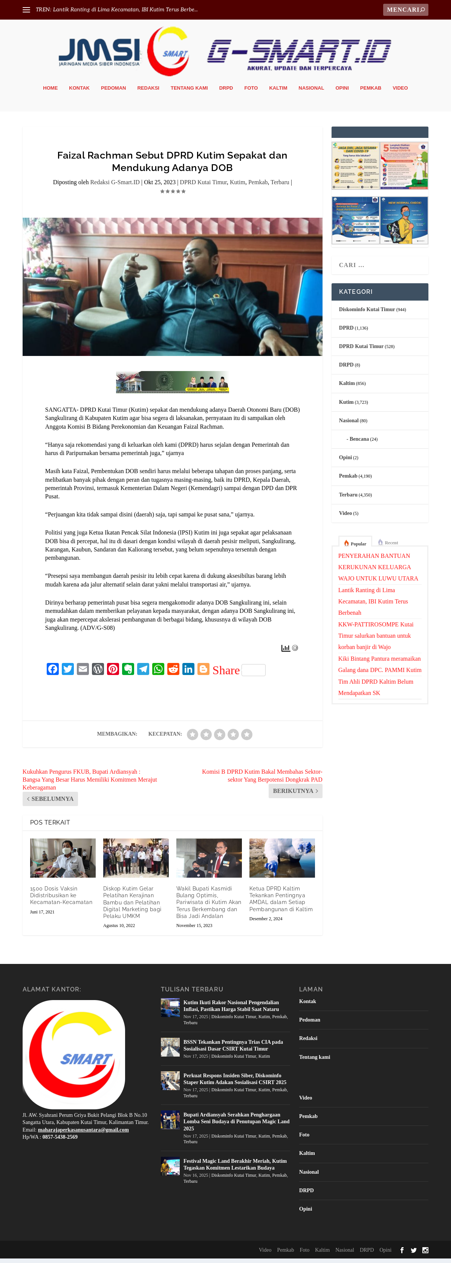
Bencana (359, 443)
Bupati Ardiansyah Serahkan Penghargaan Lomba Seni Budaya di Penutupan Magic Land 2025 (236, 1126)
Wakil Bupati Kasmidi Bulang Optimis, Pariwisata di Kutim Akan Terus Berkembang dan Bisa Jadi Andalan (209, 906)
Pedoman (113, 92)
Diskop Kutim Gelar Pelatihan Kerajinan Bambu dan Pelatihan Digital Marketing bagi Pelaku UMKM (132, 907)
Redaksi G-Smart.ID (115, 186)
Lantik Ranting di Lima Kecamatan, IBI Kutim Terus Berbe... (125, 9)
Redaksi (148, 92)
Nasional (311, 92)
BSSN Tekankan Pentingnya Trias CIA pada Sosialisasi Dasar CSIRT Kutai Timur (233, 1049)
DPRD (346, 332)
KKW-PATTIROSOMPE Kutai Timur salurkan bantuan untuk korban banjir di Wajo (376, 639)
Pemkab (370, 92)
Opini (342, 92)
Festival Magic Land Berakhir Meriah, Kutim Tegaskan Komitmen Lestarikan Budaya (235, 1168)
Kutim (237, 186)
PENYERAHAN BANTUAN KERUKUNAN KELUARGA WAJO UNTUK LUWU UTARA (378, 571)
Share (239, 674)
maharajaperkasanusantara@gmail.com (83, 1134)
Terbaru (280, 186)
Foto (251, 92)
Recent (391, 547)
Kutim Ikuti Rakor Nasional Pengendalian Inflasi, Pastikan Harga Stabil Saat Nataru (231, 1010)
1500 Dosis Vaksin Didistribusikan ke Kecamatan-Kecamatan (61, 899)
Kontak (79, 92)
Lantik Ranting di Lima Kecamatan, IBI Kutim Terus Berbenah (373, 605)
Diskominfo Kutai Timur (367, 313)
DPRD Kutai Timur (203, 186)
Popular (358, 548)
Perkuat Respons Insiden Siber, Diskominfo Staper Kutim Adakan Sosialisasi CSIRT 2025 (234, 1083)
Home (50, 92)
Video (400, 92)
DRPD (226, 92)
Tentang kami (189, 92)
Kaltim (278, 92)
